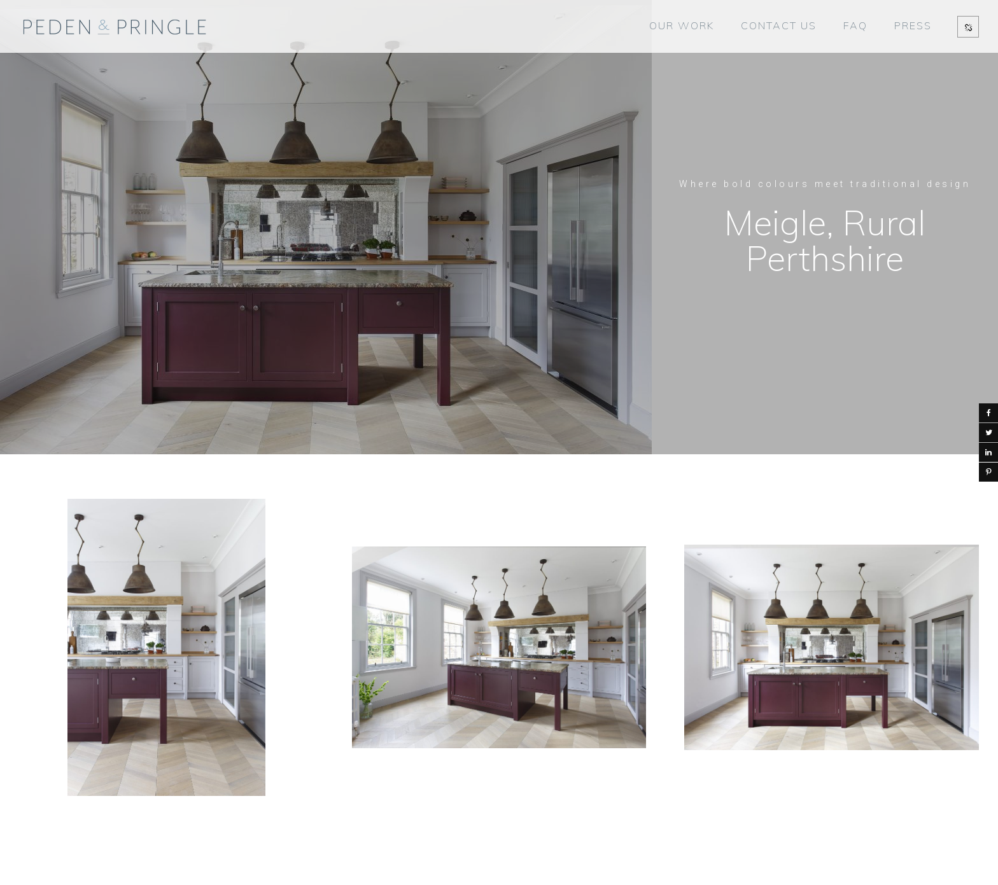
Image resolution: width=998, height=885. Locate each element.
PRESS (913, 25)
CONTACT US (779, 25)
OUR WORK (681, 25)
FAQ (855, 25)
